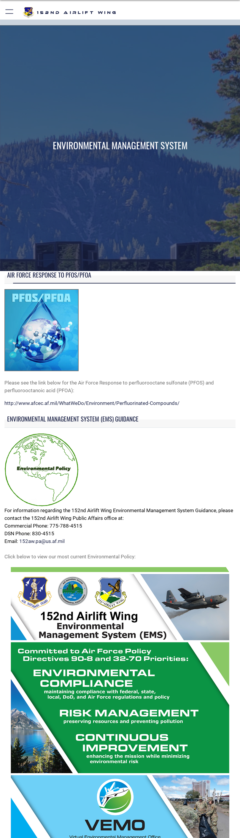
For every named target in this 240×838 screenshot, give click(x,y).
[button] (9, 12)
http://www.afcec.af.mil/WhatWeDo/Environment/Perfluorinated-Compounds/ (91, 403)
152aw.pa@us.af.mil (42, 541)
